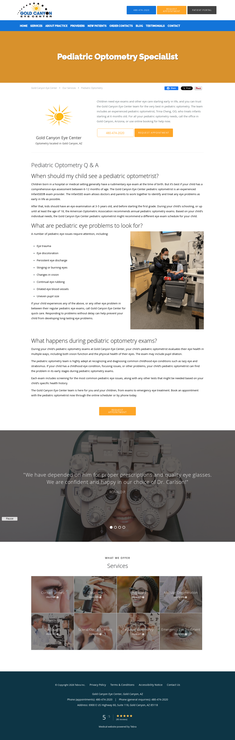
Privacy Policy (98, 684)
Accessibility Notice (150, 684)
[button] (171, 10)
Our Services (69, 88)
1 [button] (111, 527)
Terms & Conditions (122, 684)
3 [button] (120, 527)
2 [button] (115, 527)
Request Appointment (153, 132)
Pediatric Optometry (92, 88)
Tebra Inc (80, 684)
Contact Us (173, 684)
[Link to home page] (29, 10)
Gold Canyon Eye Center (44, 88)
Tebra (133, 726)
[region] (117, 482)
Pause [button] (9, 518)
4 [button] (124, 527)
